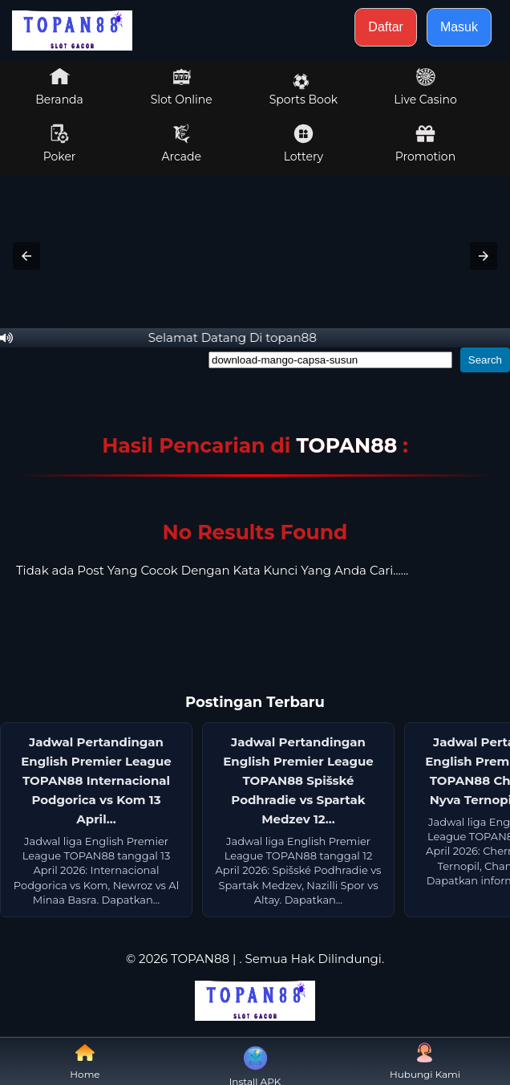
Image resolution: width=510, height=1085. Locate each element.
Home (84, 1061)
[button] (26, 256)
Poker (59, 144)
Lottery (303, 144)
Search (485, 360)
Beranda (59, 87)
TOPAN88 (349, 445)
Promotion (425, 144)
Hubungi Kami (425, 1061)
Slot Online (181, 87)
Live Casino (425, 87)
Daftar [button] (385, 27)
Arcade (181, 144)
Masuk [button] (459, 27)
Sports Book (303, 90)
